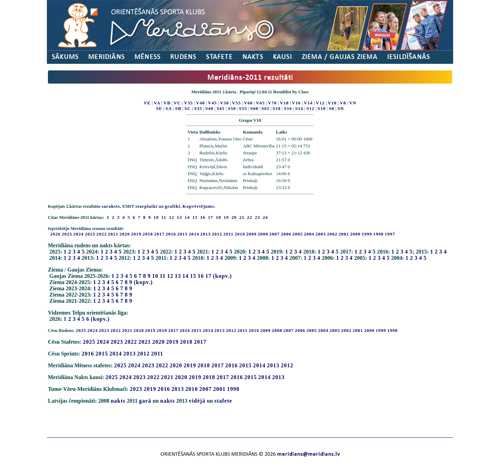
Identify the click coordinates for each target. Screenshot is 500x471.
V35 (188, 102)
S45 (221, 108)
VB (167, 102)
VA (157, 102)
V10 (332, 102)
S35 (198, 108)
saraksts (110, 206)
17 (208, 276)
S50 (232, 108)
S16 (288, 108)
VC (177, 102)
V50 (224, 102)
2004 (309, 234)
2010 (240, 234)
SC (187, 108)
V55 (236, 102)
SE (159, 108)
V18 (284, 102)
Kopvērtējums (198, 206)
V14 (308, 102)
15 (193, 276)
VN (353, 102)
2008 (263, 234)
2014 (194, 234)
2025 (67, 234)
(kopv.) (222, 276)
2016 (171, 234)
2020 (124, 234)
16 (201, 276)
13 (178, 276)
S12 (310, 108)
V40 (200, 102)
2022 (102, 234)
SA (168, 108)
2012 (217, 234)
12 (170, 276)
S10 (322, 108)
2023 (90, 234)
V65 (260, 102)
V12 (320, 102)
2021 (113, 234)
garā (145, 401)
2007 (274, 234)
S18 (277, 108)
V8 (343, 102)
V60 (248, 102)
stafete (223, 401)
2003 (321, 234)
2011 (228, 234)
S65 (265, 108)
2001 (344, 234)
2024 (78, 234)
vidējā (197, 401)
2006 (286, 234)
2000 (355, 234)
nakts (118, 401)
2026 (55, 234)
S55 (243, 108)
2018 (148, 234)
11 (163, 276)
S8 (331, 108)
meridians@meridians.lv (308, 454)
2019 (136, 234)
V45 (212, 102)
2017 (159, 234)
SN (341, 108)
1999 (367, 234)
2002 (332, 234)
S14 (299, 108)
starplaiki (146, 206)
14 (185, 276)
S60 (254, 108)
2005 (297, 234)
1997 (390, 234)
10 (155, 276)
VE (147, 102)
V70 (272, 102)
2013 (205, 234)
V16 (296, 102)
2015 (182, 234)
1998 (378, 234)
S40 (209, 108)
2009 (251, 234)
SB (178, 108)
